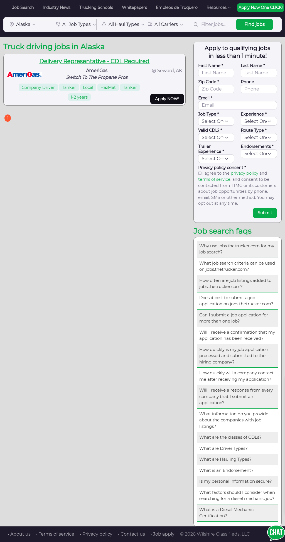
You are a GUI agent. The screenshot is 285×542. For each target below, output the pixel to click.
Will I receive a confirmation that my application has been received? (237, 335)
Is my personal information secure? (235, 481)
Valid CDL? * (210, 130)
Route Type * (254, 130)
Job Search (23, 7)
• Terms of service (55, 534)
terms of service (214, 179)
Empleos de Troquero (177, 7)
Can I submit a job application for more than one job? (233, 318)
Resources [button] (217, 7)
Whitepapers (134, 7)
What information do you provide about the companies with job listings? (233, 420)
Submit (265, 212)
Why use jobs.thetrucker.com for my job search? (236, 249)
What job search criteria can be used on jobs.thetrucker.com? (237, 266)
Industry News (56, 7)
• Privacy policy (96, 534)
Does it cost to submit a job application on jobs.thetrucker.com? (236, 301)
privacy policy (244, 173)
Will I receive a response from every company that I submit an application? (236, 396)
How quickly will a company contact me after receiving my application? (236, 376)
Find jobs (254, 24)
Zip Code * (208, 81)
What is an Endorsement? (226, 470)
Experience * (254, 114)
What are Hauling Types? (225, 459)
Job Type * (208, 114)
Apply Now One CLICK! (261, 7)
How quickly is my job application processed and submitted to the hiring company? (233, 356)
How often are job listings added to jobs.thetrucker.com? (235, 283)
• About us (19, 534)
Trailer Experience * (211, 149)
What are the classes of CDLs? (230, 437)
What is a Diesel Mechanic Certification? (226, 513)
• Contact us (131, 534)
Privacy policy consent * (222, 167)
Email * (205, 98)
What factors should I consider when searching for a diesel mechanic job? (237, 495)
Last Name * (253, 65)
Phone (247, 81)
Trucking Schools (96, 7)
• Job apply (163, 534)
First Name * (210, 65)
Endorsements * (257, 146)
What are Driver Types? (223, 448)
